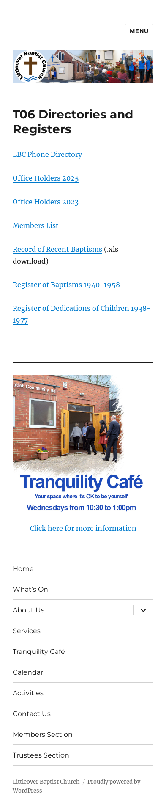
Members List (36, 225)
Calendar (28, 672)
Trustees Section (41, 755)
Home (23, 569)
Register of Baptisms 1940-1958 (66, 284)
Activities (28, 693)
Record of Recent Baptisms (57, 249)
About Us (28, 610)
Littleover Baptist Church (46, 781)
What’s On (30, 589)
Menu (139, 30)
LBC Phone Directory (47, 154)
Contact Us (32, 714)
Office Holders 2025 (46, 178)
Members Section (43, 734)
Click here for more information (83, 528)
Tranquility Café (39, 652)
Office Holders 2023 (46, 202)
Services (27, 631)
